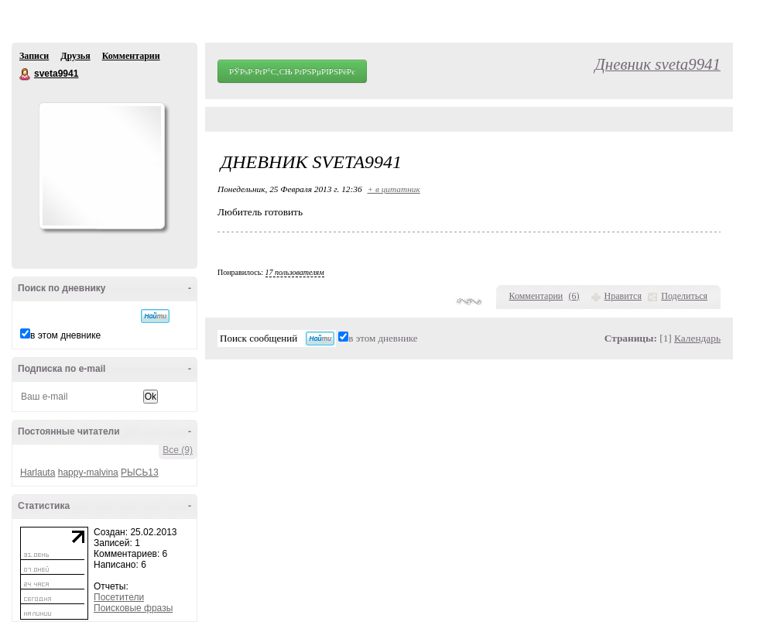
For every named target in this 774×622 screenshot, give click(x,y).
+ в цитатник (393, 189)
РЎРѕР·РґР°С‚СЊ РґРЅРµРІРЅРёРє (292, 71)
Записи (34, 55)
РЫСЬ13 (140, 472)
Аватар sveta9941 (101, 166)
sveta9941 (25, 74)
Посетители (119, 597)
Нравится (623, 295)
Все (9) (178, 450)
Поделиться (684, 295)
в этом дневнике (65, 335)
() (574, 295)
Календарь (697, 338)
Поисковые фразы (133, 608)
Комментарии (131, 55)
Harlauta (37, 472)
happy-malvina (88, 472)
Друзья (75, 55)
